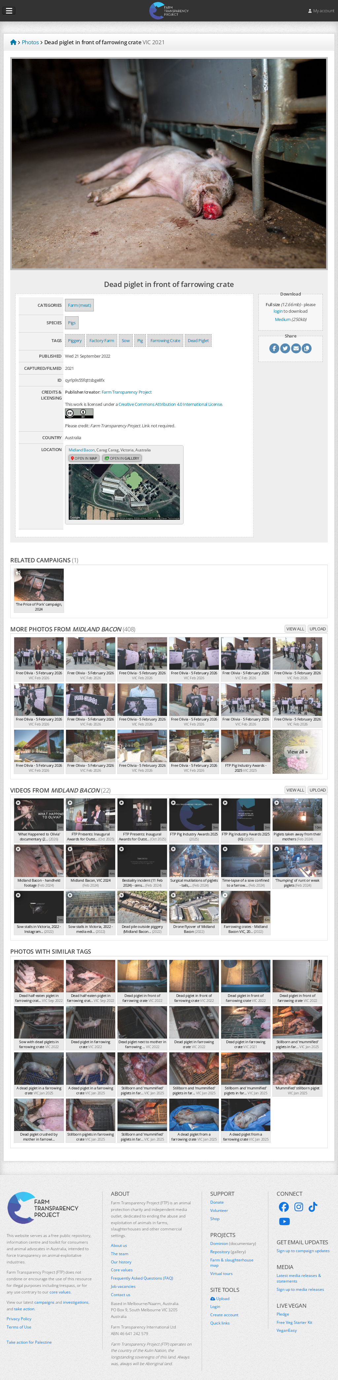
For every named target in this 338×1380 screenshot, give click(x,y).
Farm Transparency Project (127, 392)
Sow (126, 340)
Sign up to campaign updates (303, 1244)
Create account (224, 1308)
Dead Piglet (198, 340)
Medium (283, 319)
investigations (75, 1295)
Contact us (120, 1288)
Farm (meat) (79, 305)
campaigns (44, 1295)
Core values (122, 1263)
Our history (121, 1255)
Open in (85, 465)
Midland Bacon (83, 450)
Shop (215, 1212)
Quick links (220, 1316)
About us (119, 1239)
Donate (217, 1195)
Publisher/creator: (83, 392)
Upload (318, 622)
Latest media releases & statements (299, 1271)
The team (119, 1247)
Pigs (72, 323)
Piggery (75, 340)
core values (60, 1285)
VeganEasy (287, 1324)
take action (24, 1302)
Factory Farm (101, 340)
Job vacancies (123, 1280)
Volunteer (219, 1204)
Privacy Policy (19, 1312)
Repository (228, 1245)
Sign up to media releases (300, 1282)
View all (295, 622)
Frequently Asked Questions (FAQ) (142, 1271)
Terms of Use (19, 1320)
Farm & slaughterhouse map (232, 1256)
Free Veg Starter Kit (294, 1315)
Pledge (283, 1307)
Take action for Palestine (29, 1335)
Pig (140, 340)
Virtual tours (221, 1267)
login (278, 311)
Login (215, 1300)
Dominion (233, 1237)
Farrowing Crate (165, 340)
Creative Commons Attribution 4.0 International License (170, 404)
